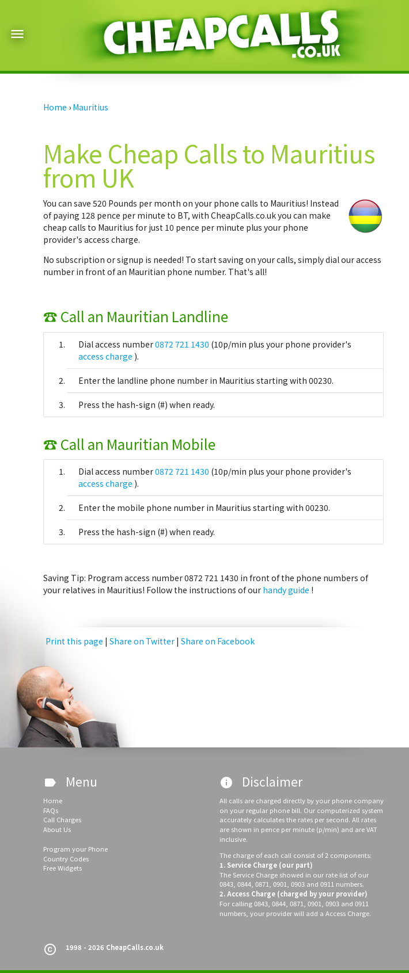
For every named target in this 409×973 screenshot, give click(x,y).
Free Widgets (62, 867)
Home (52, 800)
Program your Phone (75, 848)
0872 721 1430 (183, 344)
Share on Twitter (142, 641)
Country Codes (66, 858)
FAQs (50, 810)
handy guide (287, 590)
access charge (106, 356)
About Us (57, 829)
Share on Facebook (218, 641)
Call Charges (62, 819)
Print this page (74, 641)
